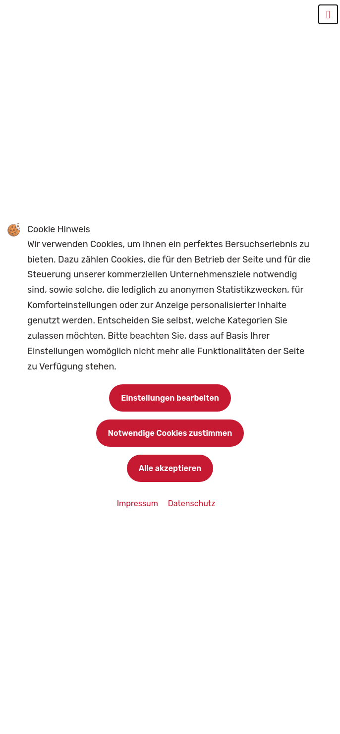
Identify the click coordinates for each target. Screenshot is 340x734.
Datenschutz (191, 503)
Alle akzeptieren (170, 468)
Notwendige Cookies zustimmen (170, 433)
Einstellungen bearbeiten (170, 398)
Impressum (138, 503)
